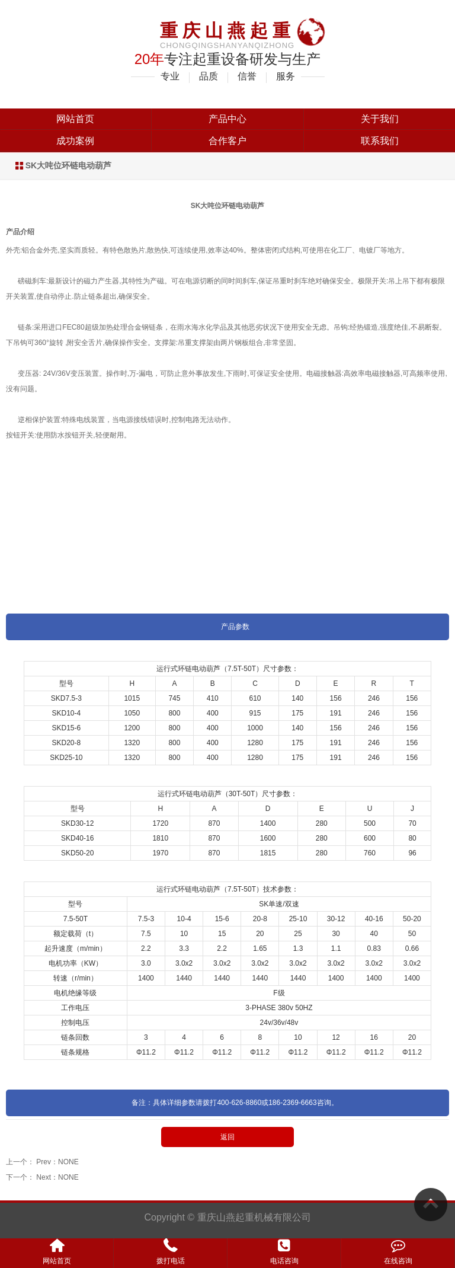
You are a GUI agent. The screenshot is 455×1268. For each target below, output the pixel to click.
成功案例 (75, 141)
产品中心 (227, 119)
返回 (227, 1137)
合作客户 (227, 141)
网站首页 (75, 119)
